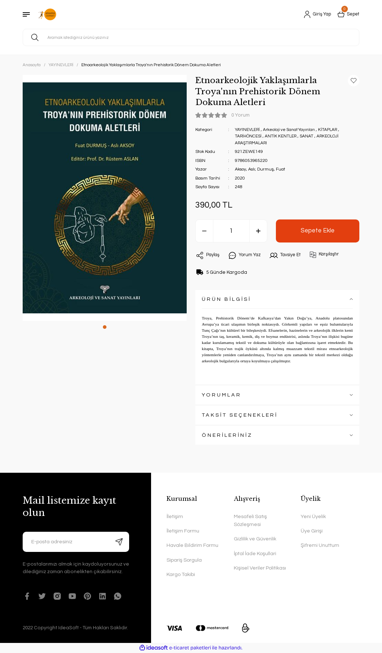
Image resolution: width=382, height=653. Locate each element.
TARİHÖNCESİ (249, 136)
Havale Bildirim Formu (192, 545)
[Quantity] (231, 231)
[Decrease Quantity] (204, 231)
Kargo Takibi (181, 574)
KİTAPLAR (333, 129)
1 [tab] (104, 327)
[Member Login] (314, 14)
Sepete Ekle (317, 230)
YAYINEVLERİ (248, 129)
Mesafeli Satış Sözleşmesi (250, 520)
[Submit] (119, 542)
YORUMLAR (221, 395)
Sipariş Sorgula (184, 560)
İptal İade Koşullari (255, 553)
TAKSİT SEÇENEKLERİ (240, 415)
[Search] (191, 37)
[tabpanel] (105, 198)
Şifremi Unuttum (320, 545)
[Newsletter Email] (76, 542)
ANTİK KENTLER (283, 136)
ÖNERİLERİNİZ (227, 435)
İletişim (175, 516)
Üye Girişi (312, 531)
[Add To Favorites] (353, 80)
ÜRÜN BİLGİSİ (226, 299)
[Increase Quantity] (258, 231)
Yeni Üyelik (313, 516)
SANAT (311, 136)
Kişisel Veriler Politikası (260, 568)
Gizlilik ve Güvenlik (255, 538)
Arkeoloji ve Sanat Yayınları (292, 129)
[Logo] (47, 14)
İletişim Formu (183, 531)
